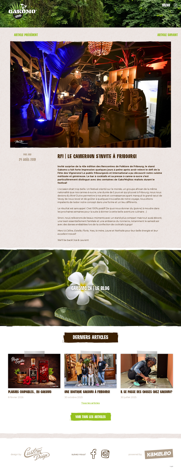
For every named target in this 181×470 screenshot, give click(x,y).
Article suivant (152, 35)
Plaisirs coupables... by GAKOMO (29, 392)
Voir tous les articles (90, 417)
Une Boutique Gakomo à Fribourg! (87, 392)
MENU (166, 5)
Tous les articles (90, 404)
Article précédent (28, 35)
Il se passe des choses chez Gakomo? (146, 392)
